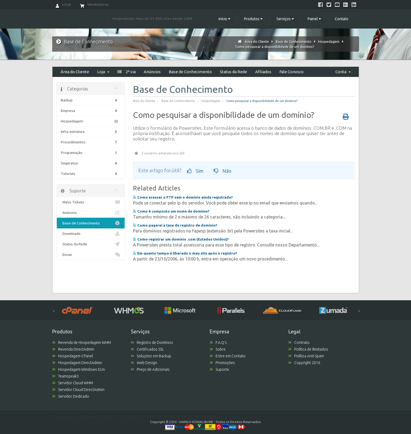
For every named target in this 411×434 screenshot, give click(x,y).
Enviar (91, 254)
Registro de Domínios (152, 342)
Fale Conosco (291, 71)
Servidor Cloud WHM (72, 383)
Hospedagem (328, 41)
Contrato (299, 342)
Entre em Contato (227, 356)
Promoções (222, 363)
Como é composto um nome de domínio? (171, 211)
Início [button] (224, 19)
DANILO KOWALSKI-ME (196, 422)
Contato (341, 19)
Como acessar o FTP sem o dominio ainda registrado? (183, 197)
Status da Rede (233, 71)
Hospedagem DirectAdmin (77, 363)
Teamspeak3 (65, 376)
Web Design (144, 363)
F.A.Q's (218, 342)
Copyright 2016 (304, 363)
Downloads (91, 233)
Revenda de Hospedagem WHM (81, 342)
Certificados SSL (147, 349)
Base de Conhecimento (293, 41)
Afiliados (263, 71)
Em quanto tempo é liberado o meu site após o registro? (185, 253)
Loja (103, 71)
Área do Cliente (257, 41)
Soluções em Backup (151, 356)
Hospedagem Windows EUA (78, 369)
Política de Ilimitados (308, 349)
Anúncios (152, 71)
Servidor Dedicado (70, 396)
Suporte (219, 369)
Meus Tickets (91, 202)
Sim (195, 171)
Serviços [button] (285, 19)
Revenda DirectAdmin (73, 349)
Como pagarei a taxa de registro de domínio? (175, 225)
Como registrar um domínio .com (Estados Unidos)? (181, 239)
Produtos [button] (253, 19)
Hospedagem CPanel (72, 356)
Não (222, 171)
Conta (343, 71)
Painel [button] (314, 19)
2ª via (126, 71)
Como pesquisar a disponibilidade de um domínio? (274, 46)
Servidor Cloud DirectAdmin (78, 389)
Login (63, 4)
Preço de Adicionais (150, 369)
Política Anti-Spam (306, 356)
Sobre (218, 349)
